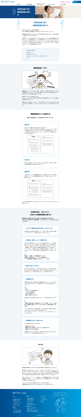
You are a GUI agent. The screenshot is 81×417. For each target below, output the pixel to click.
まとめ (28, 57)
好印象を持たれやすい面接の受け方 (32, 410)
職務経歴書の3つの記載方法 (32, 54)
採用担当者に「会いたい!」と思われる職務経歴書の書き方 (37, 56)
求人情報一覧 (15, 408)
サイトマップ (43, 402)
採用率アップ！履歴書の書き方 (31, 407)
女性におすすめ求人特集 (17, 412)
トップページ (15, 397)
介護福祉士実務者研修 (30, 400)
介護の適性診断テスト (30, 403)
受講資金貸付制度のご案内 (31, 404)
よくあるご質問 (62, 4)
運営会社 (42, 401)
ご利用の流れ (43, 397)
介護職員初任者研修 (30, 398)
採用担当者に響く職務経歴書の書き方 (32, 411)
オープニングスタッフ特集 (17, 410)
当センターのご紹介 (16, 404)
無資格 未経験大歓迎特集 (17, 411)
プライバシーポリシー (44, 400)
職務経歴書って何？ (30, 52)
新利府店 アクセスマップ (17, 405)
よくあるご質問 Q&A (44, 398)
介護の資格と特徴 (29, 408)
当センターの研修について (31, 397)
